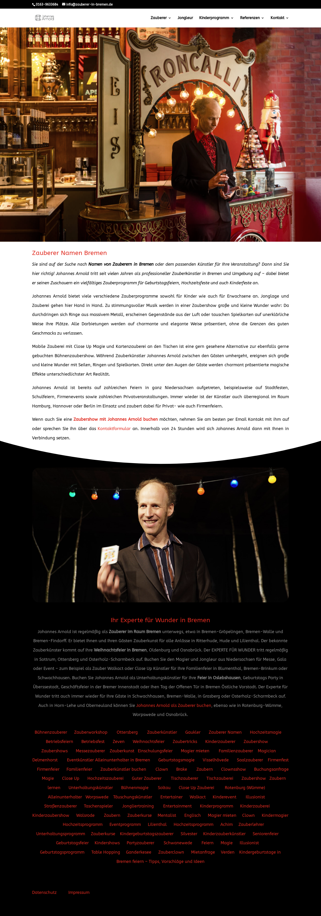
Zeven (119, 741)
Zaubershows (54, 750)
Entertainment (177, 806)
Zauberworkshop (91, 732)
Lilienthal (158, 824)
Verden (228, 852)
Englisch (192, 815)
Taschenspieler (98, 806)
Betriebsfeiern (59, 741)
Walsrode (85, 815)
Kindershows (107, 842)
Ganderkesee (138, 852)
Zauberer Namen (225, 732)
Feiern (208, 842)
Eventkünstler (80, 760)
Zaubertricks (185, 741)
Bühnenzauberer (51, 732)
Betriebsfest (93, 741)
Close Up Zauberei (197, 787)
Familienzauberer (236, 750)
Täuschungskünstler (132, 797)
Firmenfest (278, 760)
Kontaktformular (114, 428)
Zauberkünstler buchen (123, 769)
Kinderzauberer (220, 741)
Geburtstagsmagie (176, 760)
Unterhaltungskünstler (91, 787)
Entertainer (172, 797)
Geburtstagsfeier (72, 842)
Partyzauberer (140, 842)
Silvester (189, 833)
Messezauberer (90, 750)
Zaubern (204, 769)
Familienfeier (79, 769)
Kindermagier (275, 815)
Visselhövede (216, 760)
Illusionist (255, 797)
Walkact (198, 797)
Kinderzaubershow (50, 815)
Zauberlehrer (251, 824)
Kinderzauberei (255, 806)
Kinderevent (224, 797)
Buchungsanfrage (271, 769)
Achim (226, 824)
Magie (48, 778)
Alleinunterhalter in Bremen (122, 760)
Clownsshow (233, 769)
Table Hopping (105, 852)
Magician (267, 750)
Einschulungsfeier (155, 750)
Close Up (70, 778)
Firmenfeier (48, 769)
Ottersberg (127, 732)
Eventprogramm (125, 824)
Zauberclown (171, 852)
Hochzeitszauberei (105, 778)
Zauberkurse (140, 815)
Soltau (165, 787)
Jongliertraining (138, 806)
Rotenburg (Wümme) (245, 787)
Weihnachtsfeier (149, 741)
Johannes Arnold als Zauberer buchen (173, 705)
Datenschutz (44, 892)
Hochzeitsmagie (265, 732)
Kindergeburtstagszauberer (147, 833)
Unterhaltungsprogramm (60, 833)
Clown (162, 769)
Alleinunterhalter (65, 797)
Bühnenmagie (135, 787)
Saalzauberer (250, 760)
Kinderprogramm (214, 18)
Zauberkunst (122, 750)
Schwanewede (178, 842)
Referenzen (250, 18)
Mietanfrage (203, 852)
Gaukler (193, 732)
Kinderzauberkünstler (224, 833)
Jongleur (185, 18)
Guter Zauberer (147, 778)
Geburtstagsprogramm (62, 852)
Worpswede (97, 797)
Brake (182, 769)
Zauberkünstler (162, 732)
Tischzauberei (219, 778)
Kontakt (277, 18)
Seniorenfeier (266, 833)
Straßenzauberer (60, 806)
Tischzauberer (184, 778)
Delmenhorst (45, 760)
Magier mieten (196, 750)
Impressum (78, 892)
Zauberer (159, 18)
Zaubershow (256, 741)
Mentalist (167, 815)
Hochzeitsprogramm (83, 824)
